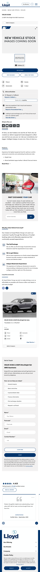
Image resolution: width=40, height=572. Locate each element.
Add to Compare (10, 22)
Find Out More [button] (20, 564)
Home (4, 10)
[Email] (20, 432)
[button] (11, 568)
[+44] (20, 440)
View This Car (31, 342)
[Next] (36, 523)
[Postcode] (20, 424)
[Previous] (3, 523)
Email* (6, 428)
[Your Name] (20, 416)
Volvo (23, 10)
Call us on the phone (10, 91)
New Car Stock (14, 10)
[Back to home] (6, 4)
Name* (6, 412)
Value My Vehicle (11, 117)
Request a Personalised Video (14, 109)
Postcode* (7, 420)
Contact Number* (9, 437)
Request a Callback (10, 97)
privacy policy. (29, 466)
